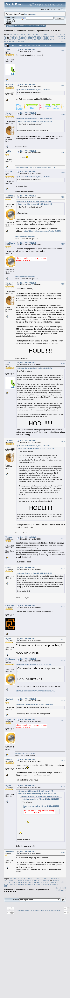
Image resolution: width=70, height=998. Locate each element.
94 (19, 41)
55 (29, 38)
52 (22, 38)
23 (5, 36)
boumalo (9, 759)
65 (52, 38)
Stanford (9, 699)
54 (26, 38)
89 (7, 41)
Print (62, 41)
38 (39, 36)
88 (5, 41)
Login (29, 25)
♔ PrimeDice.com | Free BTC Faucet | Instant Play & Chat (35, 167)
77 (30, 40)
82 (41, 40)
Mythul (8, 639)
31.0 (13, 21)
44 (53, 36)
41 (46, 36)
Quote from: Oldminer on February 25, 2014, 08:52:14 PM (37, 794)
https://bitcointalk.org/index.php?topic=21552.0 (42, 231)
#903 (63, 114)
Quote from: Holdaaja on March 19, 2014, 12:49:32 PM (34, 118)
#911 (63, 538)
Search (23, 25)
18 (42, 34)
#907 (63, 244)
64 (49, 38)
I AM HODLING (54, 31)
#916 (63, 700)
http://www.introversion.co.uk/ (25, 237)
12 (29, 34)
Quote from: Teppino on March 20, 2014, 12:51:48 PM (34, 573)
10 (24, 34)
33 (28, 36)
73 (21, 40)
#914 (63, 640)
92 (14, 41)
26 (12, 36)
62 (45, 38)
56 (31, 38)
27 (14, 36)
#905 (63, 172)
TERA (7, 49)
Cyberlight (9, 605)
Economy (21, 31)
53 (24, 38)
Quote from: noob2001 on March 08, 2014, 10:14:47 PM (35, 791)
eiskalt (8, 568)
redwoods (9, 852)
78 (32, 40)
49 (15, 38)
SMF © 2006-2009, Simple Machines (47, 910)
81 (39, 40)
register (33, 14)
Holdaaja (9, 84)
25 (10, 36)
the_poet (9, 113)
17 (40, 34)
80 (37, 40)
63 (47, 38)
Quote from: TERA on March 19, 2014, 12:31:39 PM (33, 90)
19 (45, 34)
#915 (63, 660)
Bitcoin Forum (9, 31)
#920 (63, 853)
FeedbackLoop (11, 659)
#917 (63, 720)
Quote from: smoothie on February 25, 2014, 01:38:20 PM (40, 799)
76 (28, 40)
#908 (63, 284)
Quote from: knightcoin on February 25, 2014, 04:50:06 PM (39, 796)
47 (10, 38)
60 (40, 38)
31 (23, 36)
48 (13, 38)
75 (25, 40)
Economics (30, 31)
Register (36, 25)
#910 (63, 441)
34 (30, 36)
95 (21, 41)
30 (21, 36)
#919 (63, 787)
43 (51, 36)
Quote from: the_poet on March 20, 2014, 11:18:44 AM (34, 368)
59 (38, 38)
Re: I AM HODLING (28, 49)
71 (16, 40)
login (26, 14)
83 (44, 40)
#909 (63, 364)
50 (17, 38)
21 (49, 34)
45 (5, 38)
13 (31, 34)
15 (36, 34)
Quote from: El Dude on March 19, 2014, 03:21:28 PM (34, 201)
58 (36, 38)
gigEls (8, 151)
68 (10, 40)
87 (53, 40)
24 (7, 36)
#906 (63, 197)
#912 (63, 569)
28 (16, 36)
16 (38, 34)
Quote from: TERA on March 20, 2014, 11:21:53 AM (33, 446)
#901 (63, 50)
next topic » (62, 37)
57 (33, 38)
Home (10, 25)
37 (37, 36)
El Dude (8, 171)
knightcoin (10, 196)
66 (5, 40)
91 (12, 41)
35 (32, 36)
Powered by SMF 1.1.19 (26, 910)
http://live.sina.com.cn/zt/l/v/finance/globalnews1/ (35, 691)
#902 (63, 85)
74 (23, 40)
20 (47, 34)
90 (10, 41)
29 (19, 36)
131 (27, 41)
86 (51, 40)
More (43, 25)
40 (44, 36)
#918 (63, 760)
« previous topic (60, 35)
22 (52, 34)
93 (16, 41)
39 (41, 36)
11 (27, 34)
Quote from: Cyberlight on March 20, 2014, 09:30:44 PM (35, 704)
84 (46, 40)
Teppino (8, 537)
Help (17, 25)
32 (25, 36)
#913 (63, 606)
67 (7, 40)
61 (42, 38)
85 (48, 40)
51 (20, 38)
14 (33, 34)
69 (12, 40)
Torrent (8, 23)
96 (23, 41)
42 (48, 36)
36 (35, 36)
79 (35, 40)
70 (14, 40)
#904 (63, 152)
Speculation (42, 31)
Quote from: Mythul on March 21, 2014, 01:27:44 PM (34, 664)
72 (19, 40)
